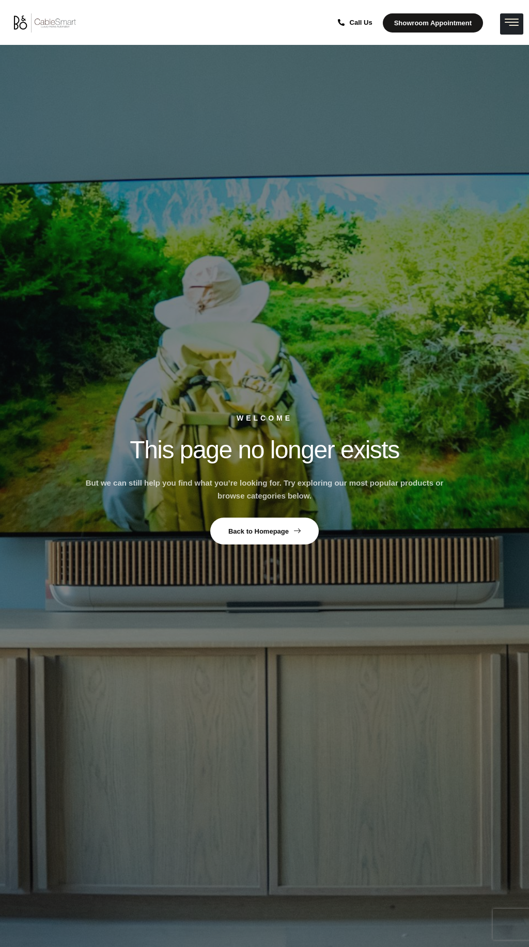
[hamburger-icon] (511, 24)
